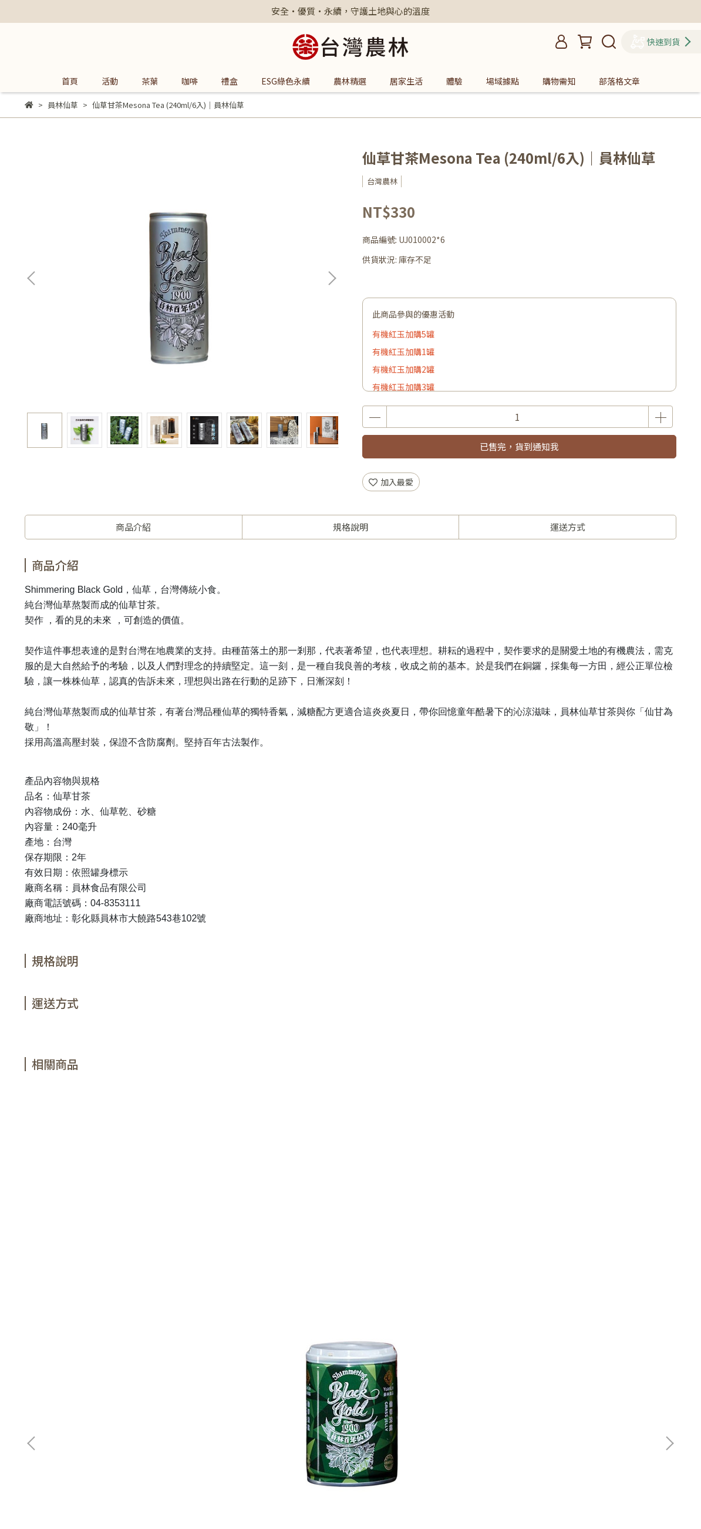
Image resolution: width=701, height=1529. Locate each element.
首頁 (70, 81)
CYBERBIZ (261, 1499)
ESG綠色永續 (285, 81)
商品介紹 (133, 527)
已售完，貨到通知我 (519, 446)
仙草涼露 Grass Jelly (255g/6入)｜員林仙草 (109, 1238)
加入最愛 (391, 482)
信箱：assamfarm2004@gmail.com (94, 1417)
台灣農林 (269, 1400)
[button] (332, 278)
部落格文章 (619, 81)
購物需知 (558, 81)
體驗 (454, 81)
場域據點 (502, 81)
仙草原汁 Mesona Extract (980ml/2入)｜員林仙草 (259, 1238)
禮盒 (229, 81)
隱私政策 (269, 1365)
